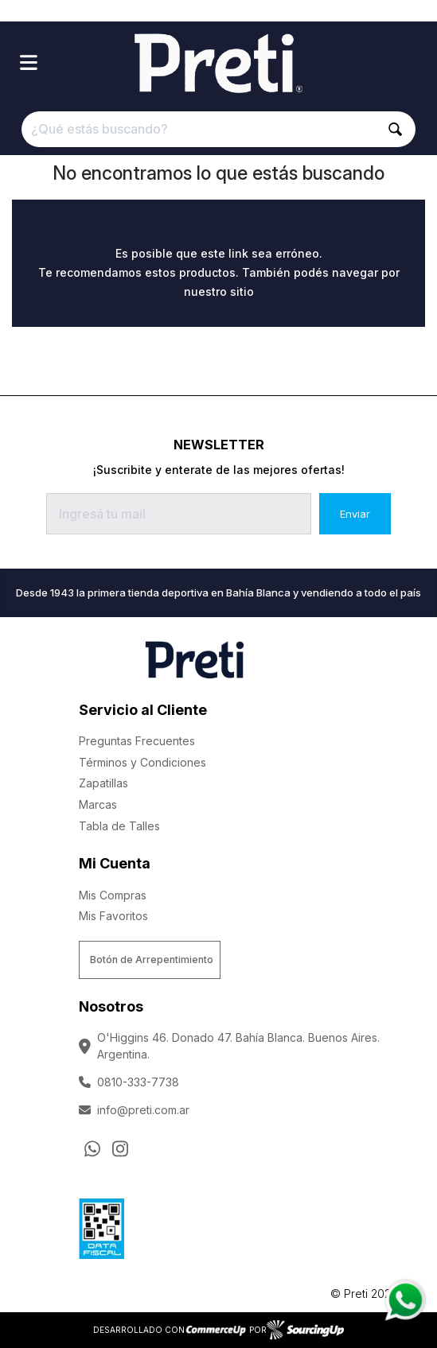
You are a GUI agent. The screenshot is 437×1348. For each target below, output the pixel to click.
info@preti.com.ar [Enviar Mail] (134, 1110)
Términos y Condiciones (142, 762)
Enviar (355, 513)
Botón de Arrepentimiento (151, 959)
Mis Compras (112, 895)
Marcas (98, 804)
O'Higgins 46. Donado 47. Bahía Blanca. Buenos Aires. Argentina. (229, 1046)
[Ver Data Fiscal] (101, 1224)
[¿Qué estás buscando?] (218, 129)
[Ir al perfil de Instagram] (120, 1148)
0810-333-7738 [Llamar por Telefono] (129, 1082)
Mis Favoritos (113, 916)
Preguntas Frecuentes (137, 741)
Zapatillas (103, 783)
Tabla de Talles (119, 826)
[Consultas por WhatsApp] (92, 1148)
